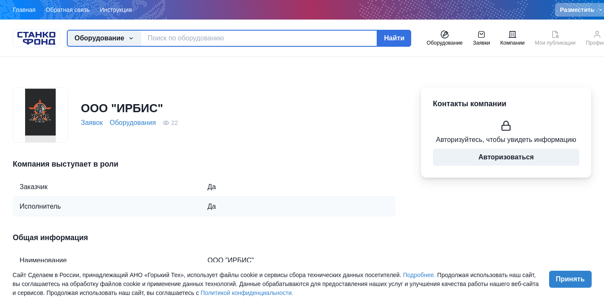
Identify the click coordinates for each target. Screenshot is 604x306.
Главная (24, 9)
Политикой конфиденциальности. (246, 292)
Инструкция (116, 9)
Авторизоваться (506, 157)
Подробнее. (419, 275)
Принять (570, 279)
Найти (394, 38)
